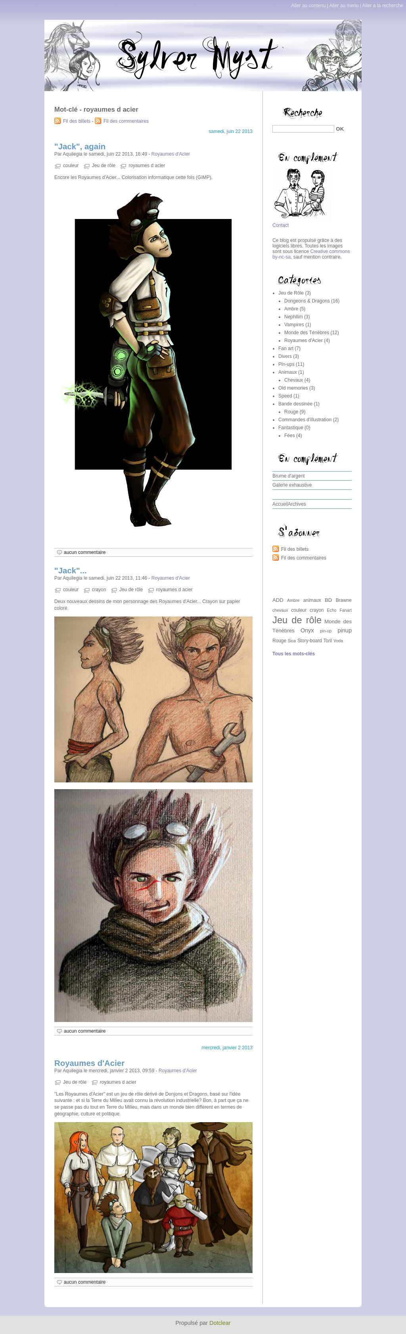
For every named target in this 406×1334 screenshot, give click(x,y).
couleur (71, 165)
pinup (344, 630)
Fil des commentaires (126, 121)
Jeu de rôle (103, 165)
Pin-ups (286, 364)
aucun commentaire (84, 552)
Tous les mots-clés (293, 654)
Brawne (344, 600)
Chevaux (293, 380)
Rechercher (284, 105)
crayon (99, 589)
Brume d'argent (288, 476)
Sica (292, 640)
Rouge (291, 412)
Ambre (291, 309)
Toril (328, 640)
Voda (338, 640)
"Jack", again (79, 146)
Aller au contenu (308, 5)
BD (328, 600)
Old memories (293, 388)
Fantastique (290, 427)
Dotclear (220, 1323)
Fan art (285, 348)
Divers (285, 356)
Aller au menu (343, 5)
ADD (277, 600)
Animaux (287, 372)
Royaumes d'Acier (170, 154)
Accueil (280, 504)
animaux (312, 600)
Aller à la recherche (382, 5)
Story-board (309, 640)
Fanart (346, 610)
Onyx (307, 630)
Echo (332, 610)
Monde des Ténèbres (306, 332)
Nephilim (293, 317)
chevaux (280, 610)
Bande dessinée (295, 404)
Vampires (294, 324)
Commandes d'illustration (304, 419)
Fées (289, 435)
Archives (297, 504)
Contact (280, 225)
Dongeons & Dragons (307, 301)
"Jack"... (70, 570)
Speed (285, 396)
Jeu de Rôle (291, 293)
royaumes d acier (146, 165)
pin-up (325, 630)
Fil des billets (76, 121)
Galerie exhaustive (292, 485)
